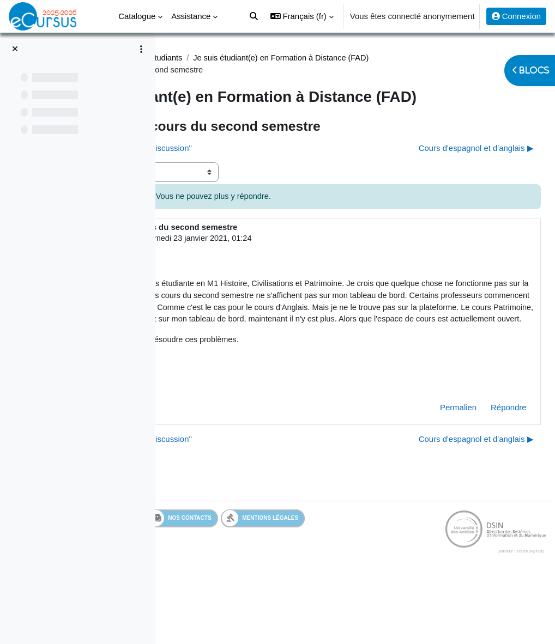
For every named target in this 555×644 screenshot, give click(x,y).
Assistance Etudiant (216, 58)
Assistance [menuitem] (190, 16)
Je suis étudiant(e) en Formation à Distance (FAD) (281, 70)
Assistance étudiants (300, 58)
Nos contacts (323, 580)
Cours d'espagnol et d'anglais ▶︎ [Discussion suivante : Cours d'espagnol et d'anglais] (451, 169)
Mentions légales (403, 579)
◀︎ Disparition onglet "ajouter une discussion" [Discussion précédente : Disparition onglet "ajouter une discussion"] (264, 169)
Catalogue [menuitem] (136, 16)
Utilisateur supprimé (261, 260)
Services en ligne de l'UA (231, 579)
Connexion (516, 16)
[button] (302, 16)
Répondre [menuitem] (484, 469)
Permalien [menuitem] (433, 469)
